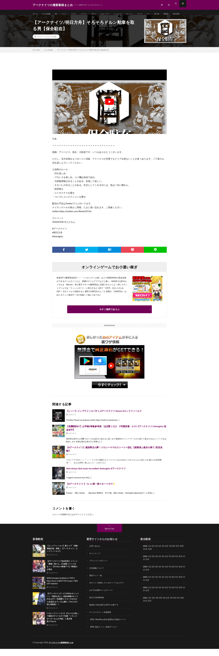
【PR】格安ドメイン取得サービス (104, 634)
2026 (145, 554)
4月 (160, 554)
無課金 (179, 14)
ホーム (36, 14)
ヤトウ (150, 14)
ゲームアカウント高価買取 (101, 619)
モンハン (139, 14)
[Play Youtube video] (109, 110)
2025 (145, 564)
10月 (183, 564)
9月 (178, 564)
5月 (164, 554)
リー (159, 14)
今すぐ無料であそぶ (109, 317)
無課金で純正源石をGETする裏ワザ (104, 612)
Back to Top (109, 537)
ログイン (78, 523)
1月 (150, 554)
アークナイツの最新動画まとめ (62, 650)
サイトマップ (95, 561)
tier (58, 14)
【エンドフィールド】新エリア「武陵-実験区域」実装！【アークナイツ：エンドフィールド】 (62, 557)
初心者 (169, 14)
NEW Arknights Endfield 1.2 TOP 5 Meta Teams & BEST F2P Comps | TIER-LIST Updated (62, 589)
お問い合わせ (95, 554)
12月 (150, 567)
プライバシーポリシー (99, 569)
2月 (153, 554)
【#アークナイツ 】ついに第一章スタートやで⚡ (91, 492)
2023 (145, 585)
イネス (77, 14)
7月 (171, 564)
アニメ (67, 14)
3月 (157, 554)
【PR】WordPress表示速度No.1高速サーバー (109, 627)
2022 (145, 595)
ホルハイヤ (112, 14)
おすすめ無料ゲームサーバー (102, 598)
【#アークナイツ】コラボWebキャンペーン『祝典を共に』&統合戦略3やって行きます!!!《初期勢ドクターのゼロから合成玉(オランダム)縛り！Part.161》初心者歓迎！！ (63, 607)
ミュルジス (126, 14)
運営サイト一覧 (96, 583)
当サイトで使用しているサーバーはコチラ (107, 590)
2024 (145, 574)
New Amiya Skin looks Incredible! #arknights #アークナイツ (96, 476)
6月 (168, 564)
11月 (145, 567)
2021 (145, 605)
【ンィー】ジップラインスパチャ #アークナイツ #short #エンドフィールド (104, 419)
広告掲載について (97, 576)
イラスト (88, 14)
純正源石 (39, 19)
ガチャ (100, 14)
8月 (175, 564)
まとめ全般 (48, 14)
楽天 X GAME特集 (97, 605)
